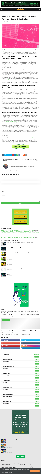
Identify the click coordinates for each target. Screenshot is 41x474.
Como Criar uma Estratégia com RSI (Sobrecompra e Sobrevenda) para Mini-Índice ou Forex (23, 274)
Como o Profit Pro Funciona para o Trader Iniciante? (17, 247)
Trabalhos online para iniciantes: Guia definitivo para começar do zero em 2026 (16, 231)
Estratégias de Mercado (21, 359)
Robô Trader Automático (21, 366)
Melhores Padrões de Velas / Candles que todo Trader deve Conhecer (20, 268)
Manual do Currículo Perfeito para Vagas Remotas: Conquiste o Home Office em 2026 (17, 230)
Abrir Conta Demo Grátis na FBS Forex (27, 313)
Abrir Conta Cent (7, 151)
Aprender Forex (21, 361)
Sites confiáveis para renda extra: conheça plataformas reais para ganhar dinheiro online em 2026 (20, 235)
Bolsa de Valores (21, 371)
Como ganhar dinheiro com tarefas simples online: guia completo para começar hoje (17, 237)
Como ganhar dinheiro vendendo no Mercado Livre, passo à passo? (20, 263)
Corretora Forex (20, 151)
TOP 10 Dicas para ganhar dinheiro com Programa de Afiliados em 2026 (20, 252)
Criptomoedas (21, 378)
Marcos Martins (5, 21)
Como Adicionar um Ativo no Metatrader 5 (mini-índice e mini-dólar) (20, 242)
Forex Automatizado (21, 387)
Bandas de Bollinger (21, 396)
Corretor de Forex (14, 151)
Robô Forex (21, 368)
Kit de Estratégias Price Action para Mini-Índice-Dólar (30, 466)
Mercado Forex (21, 354)
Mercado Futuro (21, 380)
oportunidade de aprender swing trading (10, 79)
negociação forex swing (6, 51)
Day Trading (21, 382)
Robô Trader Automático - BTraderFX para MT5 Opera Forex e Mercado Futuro (10, 312)
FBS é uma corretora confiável (28, 137)
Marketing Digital (21, 406)
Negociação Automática (21, 394)
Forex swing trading (6, 61)
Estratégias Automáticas (21, 385)
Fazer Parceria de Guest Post (6, 314)
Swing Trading (9, 13)
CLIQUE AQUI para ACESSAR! (22, 142)
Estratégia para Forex (21, 399)
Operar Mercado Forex (28, 151)
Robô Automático (21, 364)
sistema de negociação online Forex (13, 121)
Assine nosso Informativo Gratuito (27, 467)
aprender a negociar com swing (30, 69)
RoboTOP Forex (21, 403)
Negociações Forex (21, 401)
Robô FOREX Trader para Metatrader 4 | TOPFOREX (30, 311)
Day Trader (21, 389)
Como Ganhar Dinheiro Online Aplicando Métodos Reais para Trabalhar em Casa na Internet (30, 315)
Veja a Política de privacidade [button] (7, 472)
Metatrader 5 (21, 375)
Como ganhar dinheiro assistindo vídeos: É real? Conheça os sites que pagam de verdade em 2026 (20, 232)
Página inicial (4, 13)
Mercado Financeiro (21, 357)
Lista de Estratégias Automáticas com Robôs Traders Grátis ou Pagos (19, 330)
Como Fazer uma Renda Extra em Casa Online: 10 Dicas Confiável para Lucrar (21, 257)
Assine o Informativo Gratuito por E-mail (9, 316)
